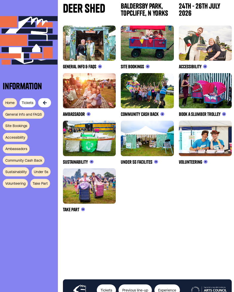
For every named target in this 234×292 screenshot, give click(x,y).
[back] (46, 102)
